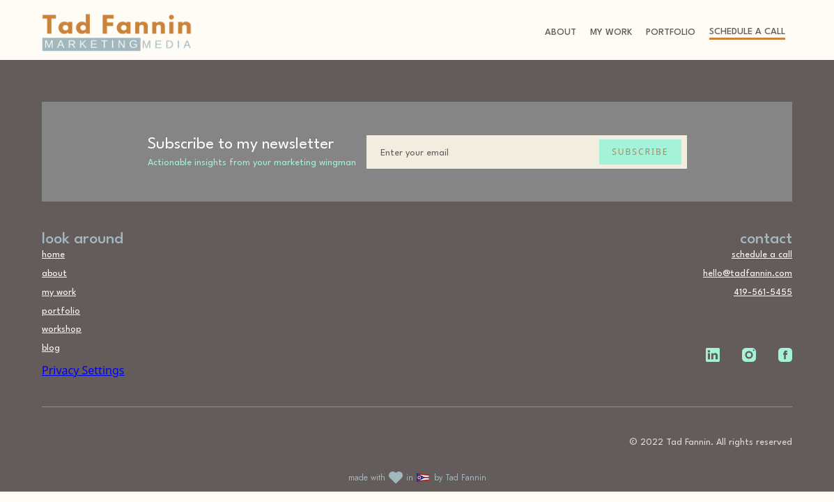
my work (59, 292)
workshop (62, 329)
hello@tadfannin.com (747, 273)
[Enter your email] (526, 152)
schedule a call (747, 31)
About (560, 32)
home (53, 254)
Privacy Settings (83, 370)
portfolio (670, 32)
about (54, 273)
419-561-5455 (763, 292)
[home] (117, 33)
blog (51, 348)
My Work (611, 32)
